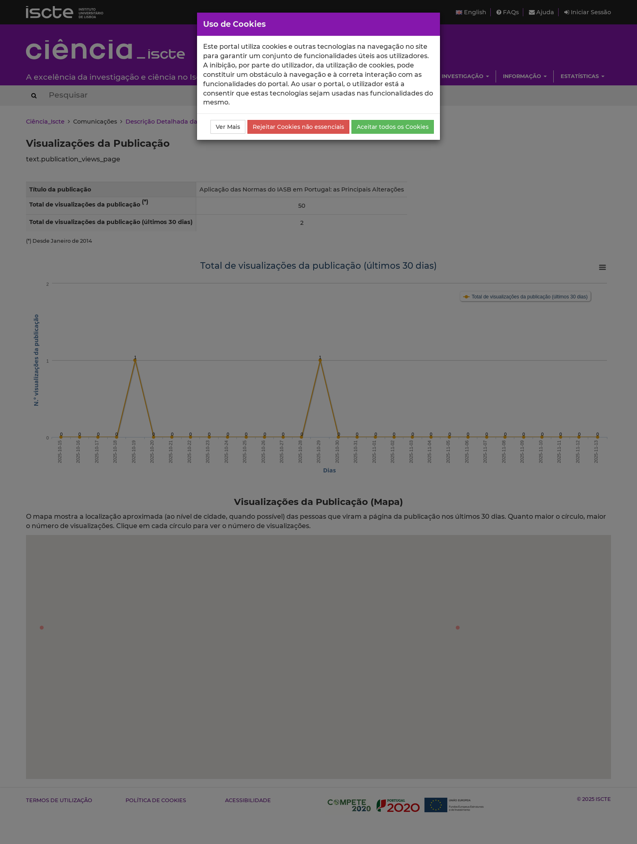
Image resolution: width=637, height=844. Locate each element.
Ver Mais (228, 127)
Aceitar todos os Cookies (393, 127)
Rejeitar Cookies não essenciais (298, 127)
